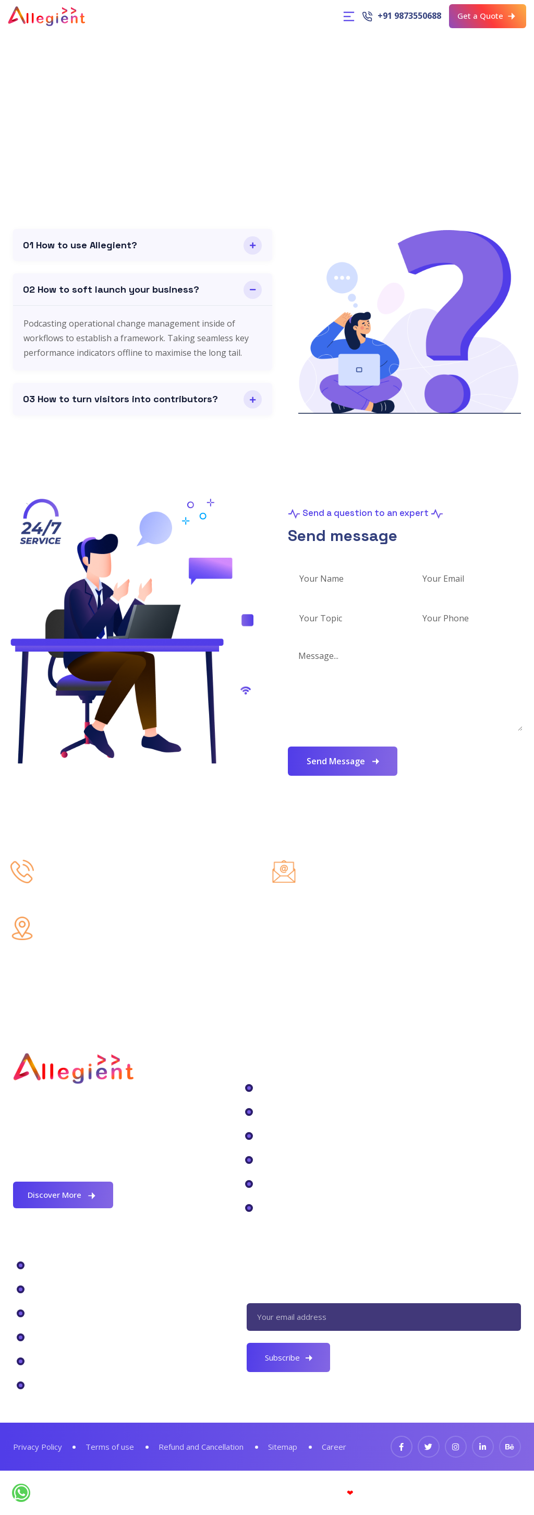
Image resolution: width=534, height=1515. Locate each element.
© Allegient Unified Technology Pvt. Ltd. (267, 1492)
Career (337, 1446)
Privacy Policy (37, 1446)
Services (48, 1384)
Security (277, 1183)
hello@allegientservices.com (394, 880)
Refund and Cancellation (203, 1446)
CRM (40, 1288)
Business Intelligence (306, 1135)
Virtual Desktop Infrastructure (99, 1312)
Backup (47, 1336)
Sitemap (285, 1446)
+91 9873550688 (409, 15)
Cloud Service (289, 1207)
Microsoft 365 (61, 1264)
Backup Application (302, 1159)
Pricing (46, 1360)
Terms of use (111, 1446)
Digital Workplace (299, 1087)
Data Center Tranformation (321, 1111)
